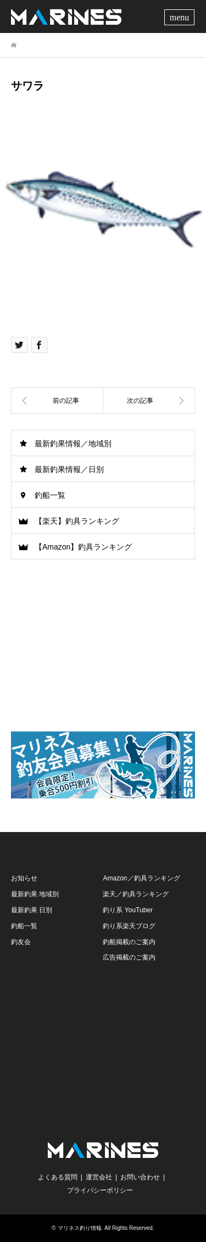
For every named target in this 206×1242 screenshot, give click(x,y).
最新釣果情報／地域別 (73, 443)
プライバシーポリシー (100, 1190)
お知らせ (24, 878)
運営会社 (99, 1177)
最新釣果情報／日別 (69, 469)
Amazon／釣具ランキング (141, 878)
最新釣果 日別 (31, 910)
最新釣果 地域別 (35, 894)
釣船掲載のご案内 (129, 942)
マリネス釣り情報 (80, 1228)
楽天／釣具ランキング (136, 894)
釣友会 (21, 942)
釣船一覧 (50, 495)
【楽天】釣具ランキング (77, 521)
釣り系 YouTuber (128, 910)
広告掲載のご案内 (129, 957)
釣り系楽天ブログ (129, 926)
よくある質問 (57, 1177)
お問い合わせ (140, 1177)
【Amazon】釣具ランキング (83, 546)
